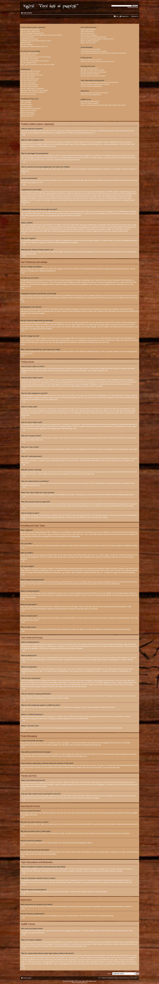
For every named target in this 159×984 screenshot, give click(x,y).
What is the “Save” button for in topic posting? (34, 90)
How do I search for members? (90, 74)
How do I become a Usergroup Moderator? (94, 37)
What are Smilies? (26, 104)
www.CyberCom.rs (82, 982)
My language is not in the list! (29, 59)
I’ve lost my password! (27, 37)
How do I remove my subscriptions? (91, 86)
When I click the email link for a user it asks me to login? (37, 64)
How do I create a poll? (27, 77)
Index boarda (27, 13)
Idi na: (109, 973)
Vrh (24, 135)
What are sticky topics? (27, 112)
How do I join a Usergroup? (89, 35)
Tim (99, 978)
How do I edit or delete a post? (29, 73)
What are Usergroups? (88, 33)
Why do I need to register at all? (30, 31)
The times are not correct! (28, 55)
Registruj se (124, 16)
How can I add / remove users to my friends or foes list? (97, 61)
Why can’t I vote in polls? (28, 82)
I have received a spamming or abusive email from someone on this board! (103, 53)
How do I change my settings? (29, 53)
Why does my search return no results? (92, 70)
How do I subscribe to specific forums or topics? (95, 84)
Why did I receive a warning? (29, 86)
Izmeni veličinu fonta (136, 12)
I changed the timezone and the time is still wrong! (35, 57)
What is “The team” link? (88, 42)
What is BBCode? (25, 101)
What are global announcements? (30, 108)
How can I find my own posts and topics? (93, 76)
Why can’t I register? (26, 44)
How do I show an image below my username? (34, 61)
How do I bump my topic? (28, 94)
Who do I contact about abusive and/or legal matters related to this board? (103, 105)
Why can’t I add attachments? (29, 84)
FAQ (117, 16)
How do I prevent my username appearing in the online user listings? (41, 35)
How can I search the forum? (89, 68)
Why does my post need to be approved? (32, 92)
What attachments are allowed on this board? (94, 93)
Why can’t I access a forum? (29, 80)
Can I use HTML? (25, 102)
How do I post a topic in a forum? (30, 71)
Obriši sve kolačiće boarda (110, 978)
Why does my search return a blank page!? (94, 72)
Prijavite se (134, 16)
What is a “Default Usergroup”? (90, 40)
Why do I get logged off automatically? (32, 33)
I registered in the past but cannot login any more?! (35, 40)
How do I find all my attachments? (91, 94)
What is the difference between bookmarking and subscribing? (99, 82)
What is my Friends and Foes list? (91, 59)
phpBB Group (76, 931)
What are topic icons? (27, 116)
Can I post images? (26, 106)
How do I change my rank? (28, 62)
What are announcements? (28, 110)
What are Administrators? (88, 29)
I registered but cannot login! (29, 39)
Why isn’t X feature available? (90, 103)
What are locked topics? (27, 114)
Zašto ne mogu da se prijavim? (29, 29)
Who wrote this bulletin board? (90, 101)
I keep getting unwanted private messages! (94, 51)
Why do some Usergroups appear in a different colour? (97, 39)
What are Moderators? (87, 31)
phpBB (72, 981)
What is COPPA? (25, 42)
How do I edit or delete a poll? (29, 79)
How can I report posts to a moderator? (32, 88)
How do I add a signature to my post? (31, 75)
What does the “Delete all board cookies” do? (34, 46)
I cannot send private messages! (90, 49)
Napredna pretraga (132, 7)
